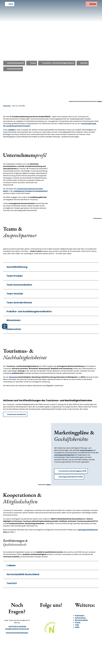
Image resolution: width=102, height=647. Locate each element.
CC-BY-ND (100, 101)
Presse (77, 622)
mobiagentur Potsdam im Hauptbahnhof (30, 191)
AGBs (77, 627)
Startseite (7, 106)
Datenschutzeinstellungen (17, 633)
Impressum (79, 615)
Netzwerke (13, 377)
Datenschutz (80, 618)
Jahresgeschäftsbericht (64, 455)
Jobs (77, 625)
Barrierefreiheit (81, 620)
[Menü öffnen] (10, 4)
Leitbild (11, 130)
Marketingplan (86, 450)
